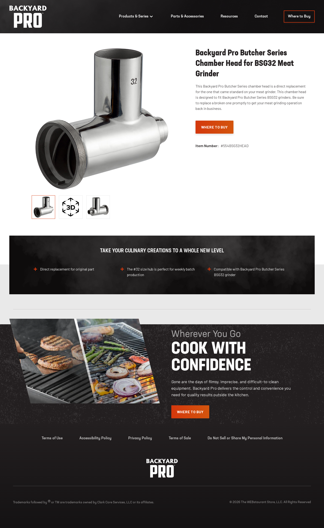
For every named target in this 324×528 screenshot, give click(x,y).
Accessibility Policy (95, 438)
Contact (261, 16)
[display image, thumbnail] (70, 207)
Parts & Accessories (187, 16)
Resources (229, 16)
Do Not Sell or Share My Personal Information (245, 438)
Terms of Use (52, 438)
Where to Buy (299, 16)
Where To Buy (214, 127)
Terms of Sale (180, 438)
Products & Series (136, 16)
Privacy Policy (140, 438)
